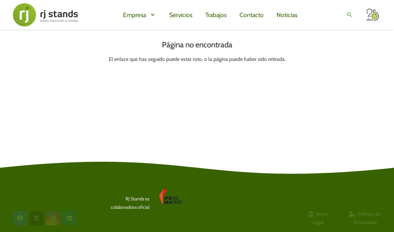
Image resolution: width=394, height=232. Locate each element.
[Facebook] (20, 196)
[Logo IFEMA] (180, 196)
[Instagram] (53, 196)
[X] (36, 196)
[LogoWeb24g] (45, 14)
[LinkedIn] (69, 196)
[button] (151, 15)
